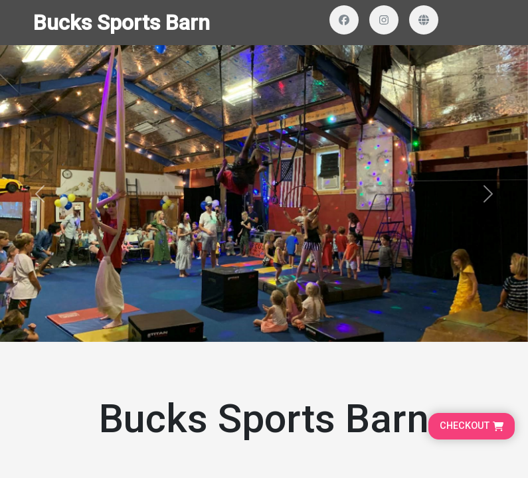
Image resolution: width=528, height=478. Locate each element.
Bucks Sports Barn (121, 22)
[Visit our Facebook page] (344, 20)
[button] (39, 193)
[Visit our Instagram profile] (383, 20)
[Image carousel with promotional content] (264, 193)
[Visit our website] (423, 20)
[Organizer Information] (264, 402)
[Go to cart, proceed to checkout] (471, 426)
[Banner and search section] (264, 193)
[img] (264, 193)
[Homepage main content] (264, 171)
